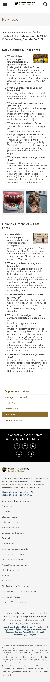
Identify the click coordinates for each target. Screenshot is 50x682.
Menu (5, 3)
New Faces (10, 414)
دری (30, 627)
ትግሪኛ (40, 632)
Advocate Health (10, 522)
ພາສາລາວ (37, 630)
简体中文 (24, 627)
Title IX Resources (10, 570)
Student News (11, 408)
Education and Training (13, 532)
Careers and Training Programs (16, 501)
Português (10, 632)
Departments (8, 543)
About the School (10, 527)
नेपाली (44, 630)
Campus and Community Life (16, 549)
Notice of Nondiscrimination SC (17, 495)
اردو (25, 634)
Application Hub (10, 580)
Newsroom (7, 506)
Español (5, 627)
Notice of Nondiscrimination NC (17, 492)
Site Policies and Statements (15, 586)
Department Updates (17, 391)
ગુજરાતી (44, 627)
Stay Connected (9, 517)
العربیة (12, 627)
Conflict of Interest (11, 597)
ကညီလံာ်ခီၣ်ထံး (21, 630)
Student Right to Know (12, 559)
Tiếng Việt (32, 634)
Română (18, 632)
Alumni (5, 575)
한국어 (29, 630)
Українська (18, 634)
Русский (26, 632)
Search (44, 3)
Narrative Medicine (14, 420)
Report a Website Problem (14, 602)
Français (37, 627)
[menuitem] (25, 391)
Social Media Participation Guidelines (19, 591)
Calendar (6, 511)
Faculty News (11, 403)
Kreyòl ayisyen (9, 630)
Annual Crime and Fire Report (16, 565)
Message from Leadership (17, 397)
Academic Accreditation (13, 554)
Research (6, 538)
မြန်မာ (18, 627)
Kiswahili (34, 632)
